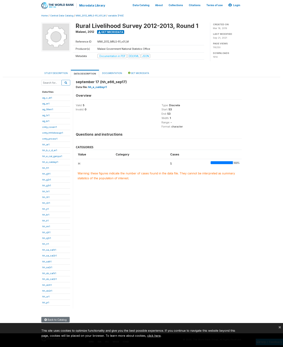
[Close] (279, 327)
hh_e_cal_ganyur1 (52, 155)
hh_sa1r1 (46, 261)
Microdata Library (92, 5)
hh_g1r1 (46, 173)
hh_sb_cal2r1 (49, 278)
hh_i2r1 (46, 202)
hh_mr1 (46, 226)
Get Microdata (110, 31)
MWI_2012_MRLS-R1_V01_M (91, 15)
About (159, 5)
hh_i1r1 (45, 196)
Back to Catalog (55, 319)
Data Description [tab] (85, 73)
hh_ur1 (45, 296)
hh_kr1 (45, 214)
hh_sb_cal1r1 (49, 272)
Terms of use (214, 5)
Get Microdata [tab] (138, 72)
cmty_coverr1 (49, 126)
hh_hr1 (45, 191)
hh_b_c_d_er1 (49, 150)
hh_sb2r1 (47, 290)
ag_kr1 (45, 120)
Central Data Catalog (61, 15)
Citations (195, 5)
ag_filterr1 (47, 108)
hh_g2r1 (46, 179)
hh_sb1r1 (47, 284)
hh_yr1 (45, 302)
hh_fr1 (45, 167)
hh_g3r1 (46, 185)
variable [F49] (115, 15)
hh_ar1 (45, 144)
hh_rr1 (45, 243)
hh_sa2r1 (47, 266)
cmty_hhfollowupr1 (52, 132)
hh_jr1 (45, 208)
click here (154, 335)
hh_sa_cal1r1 (49, 249)
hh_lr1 (45, 220)
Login (234, 5)
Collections (176, 5)
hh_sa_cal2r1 (49, 255)
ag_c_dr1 (47, 97)
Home (44, 15)
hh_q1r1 (46, 231)
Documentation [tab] (112, 72)
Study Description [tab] (56, 72)
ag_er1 (45, 103)
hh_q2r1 (46, 237)
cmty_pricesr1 (49, 138)
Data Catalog (141, 5)
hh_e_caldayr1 (50, 161)
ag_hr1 (45, 114)
